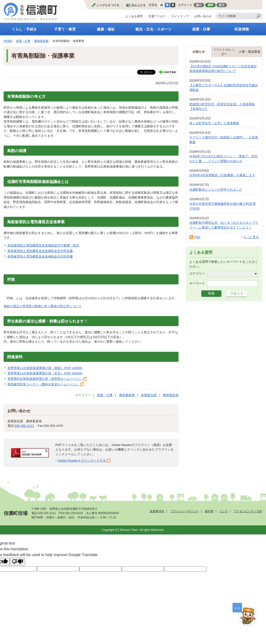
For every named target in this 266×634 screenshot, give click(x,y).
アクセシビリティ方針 (248, 511)
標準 (210, 5)
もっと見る (251, 237)
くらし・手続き (24, 29)
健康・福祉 (106, 29)
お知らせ (198, 51)
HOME (8, 41)
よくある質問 (134, 16)
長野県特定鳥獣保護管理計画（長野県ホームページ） (47, 379)
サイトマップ (180, 16)
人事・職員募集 (249, 51)
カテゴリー (197, 273)
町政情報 (242, 29)
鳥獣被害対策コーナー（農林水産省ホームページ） (45, 384)
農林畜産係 (171, 395)
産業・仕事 (201, 29)
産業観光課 (148, 395)
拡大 (222, 5)
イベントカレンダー (224, 52)
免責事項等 (157, 511)
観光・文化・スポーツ (153, 29)
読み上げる (138, 5)
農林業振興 (41, 41)
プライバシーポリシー (184, 511)
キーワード (197, 283)
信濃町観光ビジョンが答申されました (215, 189)
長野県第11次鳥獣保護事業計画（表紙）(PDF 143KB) (44, 368)
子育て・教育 (65, 29)
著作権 (209, 511)
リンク (223, 511)
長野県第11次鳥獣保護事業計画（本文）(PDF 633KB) (44, 373)
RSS (197, 237)
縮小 (199, 5)
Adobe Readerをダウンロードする (84, 461)
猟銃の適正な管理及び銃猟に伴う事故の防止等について (42, 306)
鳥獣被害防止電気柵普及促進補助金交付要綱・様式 (43, 245)
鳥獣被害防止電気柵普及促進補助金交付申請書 (40, 251)
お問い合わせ (203, 16)
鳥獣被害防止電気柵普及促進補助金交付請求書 (40, 256)
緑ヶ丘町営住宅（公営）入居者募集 (214, 123)
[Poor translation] (17, 562)
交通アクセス (157, 16)
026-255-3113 (24, 426)
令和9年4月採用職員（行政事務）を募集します (222, 175)
